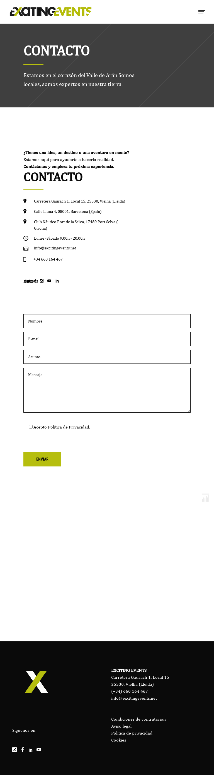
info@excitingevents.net (134, 698)
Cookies (118, 740)
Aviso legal (121, 726)
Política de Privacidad (68, 427)
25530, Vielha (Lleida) (132, 684)
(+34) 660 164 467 (129, 691)
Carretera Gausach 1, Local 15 (140, 677)
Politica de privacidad (131, 733)
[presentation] (65, 441)
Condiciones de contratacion (138, 719)
